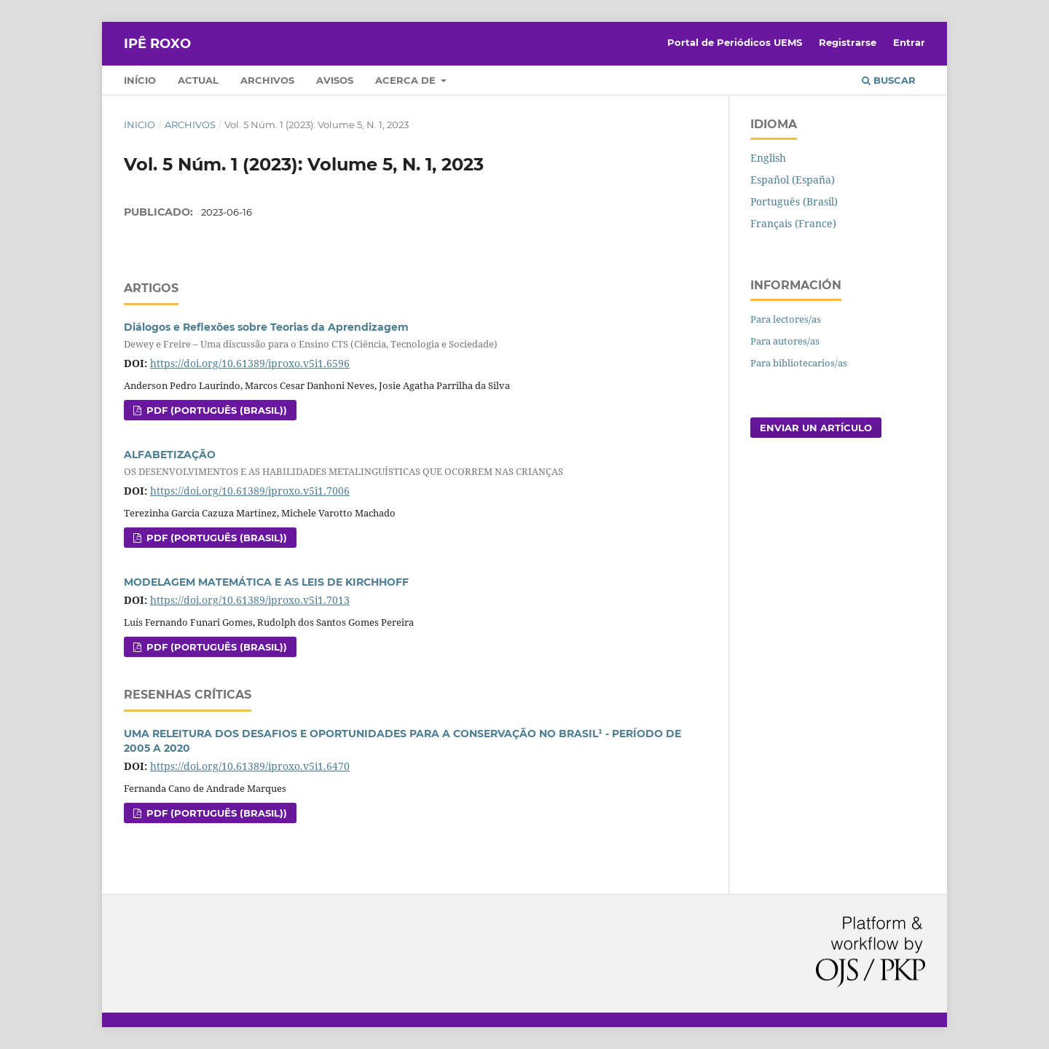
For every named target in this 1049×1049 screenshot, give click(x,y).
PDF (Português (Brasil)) (215, 410)
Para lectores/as (785, 319)
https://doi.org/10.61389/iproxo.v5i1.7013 (250, 600)
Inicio (139, 124)
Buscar (889, 80)
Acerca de (407, 80)
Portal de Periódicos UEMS (734, 42)
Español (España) (792, 179)
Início (140, 80)
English (768, 158)
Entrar (909, 42)
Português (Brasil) (794, 201)
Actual (198, 80)
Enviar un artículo (816, 427)
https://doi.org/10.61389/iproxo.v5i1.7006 (250, 491)
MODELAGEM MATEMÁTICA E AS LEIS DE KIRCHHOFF (266, 582)
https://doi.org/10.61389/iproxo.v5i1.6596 (250, 363)
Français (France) (793, 223)
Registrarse (847, 42)
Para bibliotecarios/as (798, 362)
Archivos (267, 80)
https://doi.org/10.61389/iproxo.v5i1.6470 (250, 766)
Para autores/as (785, 340)
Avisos (334, 80)
